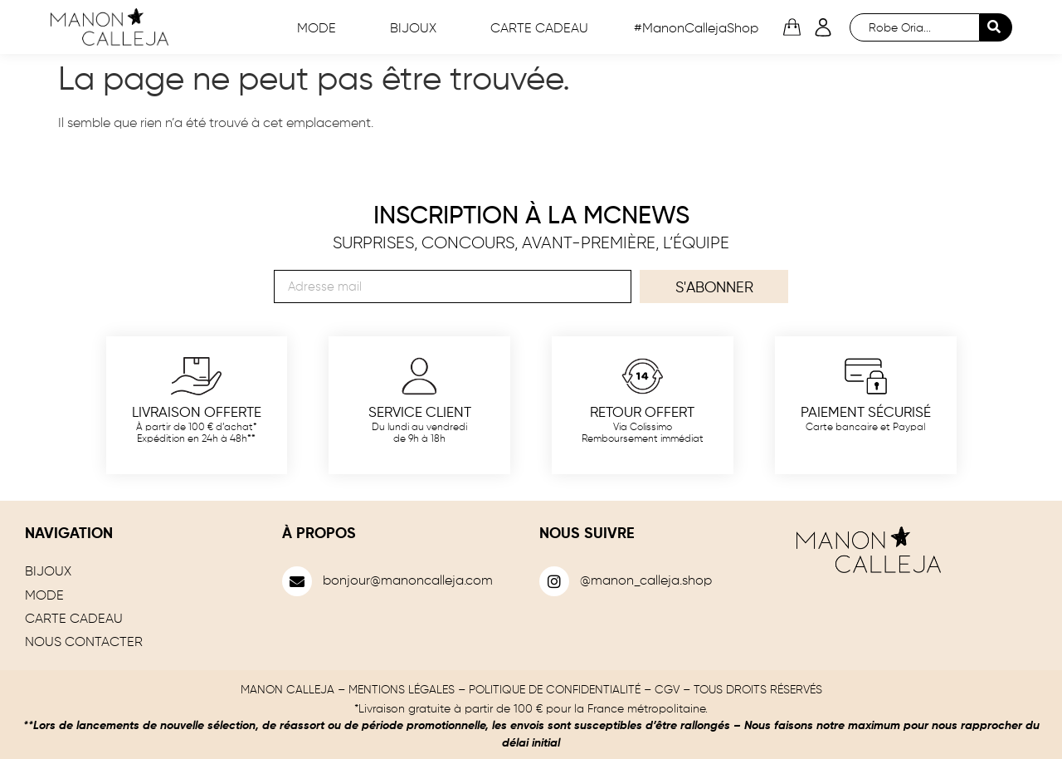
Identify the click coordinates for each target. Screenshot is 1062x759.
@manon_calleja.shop (646, 581)
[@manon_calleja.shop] (554, 581)
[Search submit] (996, 27)
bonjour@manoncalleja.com (408, 581)
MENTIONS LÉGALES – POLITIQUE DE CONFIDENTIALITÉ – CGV (514, 690)
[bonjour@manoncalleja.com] (297, 581)
